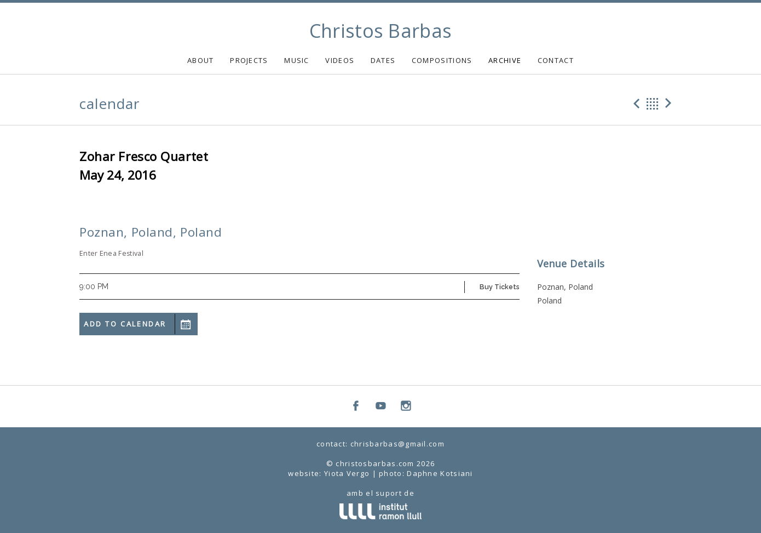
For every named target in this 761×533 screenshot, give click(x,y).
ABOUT (200, 60)
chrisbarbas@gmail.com (397, 444)
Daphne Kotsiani (440, 473)
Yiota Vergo (347, 473)
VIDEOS (339, 60)
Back (652, 103)
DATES (383, 60)
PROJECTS (249, 60)
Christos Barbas (380, 30)
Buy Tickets (500, 287)
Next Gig (670, 103)
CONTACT (556, 60)
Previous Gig (635, 103)
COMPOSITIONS (442, 60)
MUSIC (296, 60)
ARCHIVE (504, 60)
